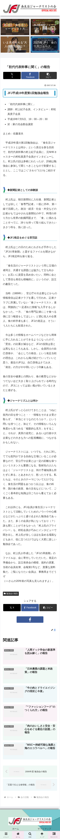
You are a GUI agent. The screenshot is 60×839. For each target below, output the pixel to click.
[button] (48, 75)
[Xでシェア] (12, 75)
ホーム (15, 828)
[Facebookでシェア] (30, 75)
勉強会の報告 (11, 593)
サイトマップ (44, 828)
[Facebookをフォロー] (30, 619)
